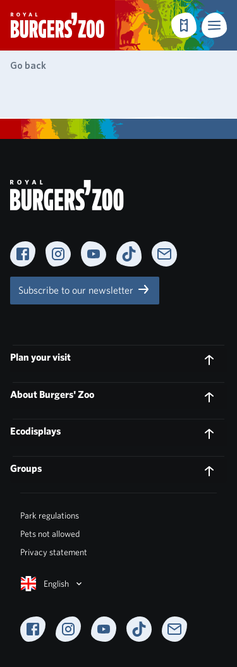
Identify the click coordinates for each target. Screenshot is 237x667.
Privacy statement (53, 552)
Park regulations (49, 515)
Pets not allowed (50, 533)
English (52, 583)
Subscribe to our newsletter (84, 289)
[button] (214, 25)
